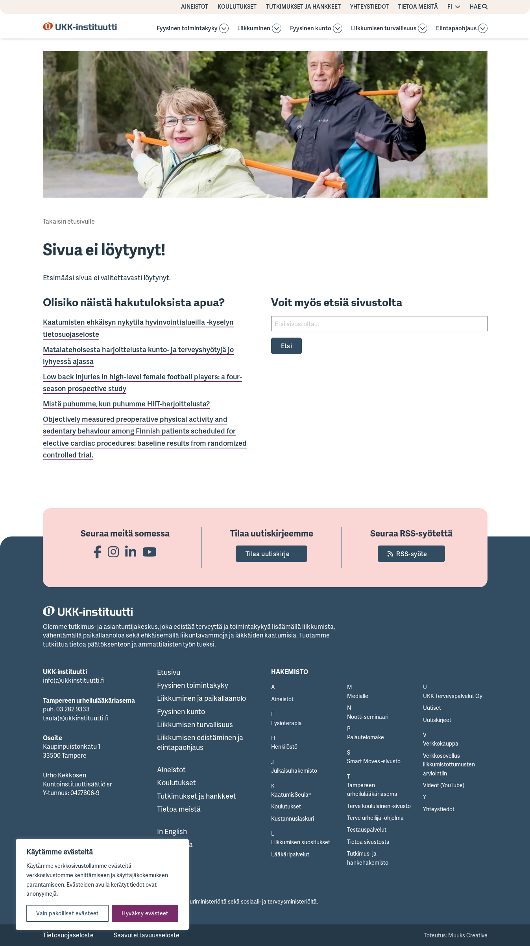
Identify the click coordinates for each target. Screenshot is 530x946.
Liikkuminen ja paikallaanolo (201, 698)
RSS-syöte (411, 553)
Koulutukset (237, 6)
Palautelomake (365, 737)
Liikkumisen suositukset (300, 842)
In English (172, 831)
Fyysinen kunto (310, 28)
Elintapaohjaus (456, 28)
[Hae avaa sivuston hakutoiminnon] (479, 7)
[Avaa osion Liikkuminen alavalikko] (276, 28)
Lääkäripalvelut (290, 854)
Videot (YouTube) (443, 785)
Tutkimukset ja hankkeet (303, 6)
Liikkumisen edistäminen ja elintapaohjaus (200, 742)
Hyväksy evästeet (145, 913)
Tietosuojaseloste (68, 935)
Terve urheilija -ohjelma (375, 817)
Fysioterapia (286, 723)
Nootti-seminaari (367, 716)
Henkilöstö (284, 746)
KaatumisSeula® (291, 794)
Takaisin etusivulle (69, 221)
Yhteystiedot (369, 6)
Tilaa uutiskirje (268, 553)
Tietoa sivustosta (368, 841)
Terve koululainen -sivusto (379, 806)
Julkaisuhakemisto (294, 770)
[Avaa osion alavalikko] (224, 28)
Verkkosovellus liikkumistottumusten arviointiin (449, 764)
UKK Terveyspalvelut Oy (452, 696)
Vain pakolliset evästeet (67, 913)
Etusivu (168, 672)
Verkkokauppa (440, 743)
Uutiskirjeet (437, 720)
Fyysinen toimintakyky (187, 28)
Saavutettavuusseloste (146, 935)
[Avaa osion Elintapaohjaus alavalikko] (483, 28)
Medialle (357, 696)
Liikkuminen (253, 28)
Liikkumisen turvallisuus (383, 28)
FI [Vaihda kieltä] (449, 6)
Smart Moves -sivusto (374, 761)
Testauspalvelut (366, 829)
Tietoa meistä (418, 6)
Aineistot (194, 6)
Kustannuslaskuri (292, 818)
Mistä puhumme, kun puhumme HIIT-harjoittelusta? (126, 403)
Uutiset (432, 707)
